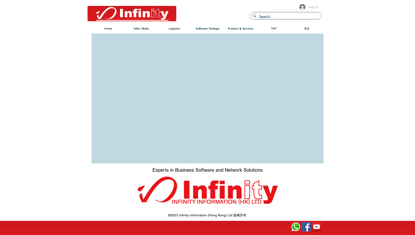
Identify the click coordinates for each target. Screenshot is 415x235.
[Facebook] (306, 226)
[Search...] (285, 16)
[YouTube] (316, 226)
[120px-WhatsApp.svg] (295, 226)
